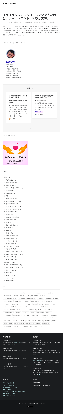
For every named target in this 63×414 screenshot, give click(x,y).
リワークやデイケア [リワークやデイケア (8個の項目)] (24, 317)
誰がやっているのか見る (9, 393)
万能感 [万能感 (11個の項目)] (32, 312)
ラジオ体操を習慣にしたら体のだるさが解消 (18, 98)
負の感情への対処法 (41, 22)
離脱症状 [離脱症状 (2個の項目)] (25, 326)
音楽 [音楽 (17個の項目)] (41, 304)
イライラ (17, 42)
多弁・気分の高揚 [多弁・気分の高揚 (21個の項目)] (8, 301)
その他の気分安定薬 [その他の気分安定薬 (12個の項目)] (9, 312)
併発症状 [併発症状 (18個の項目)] (15, 304)
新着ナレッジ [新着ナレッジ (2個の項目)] (33, 326)
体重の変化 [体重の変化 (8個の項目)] (15, 317)
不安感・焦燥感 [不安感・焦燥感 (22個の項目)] (31, 298)
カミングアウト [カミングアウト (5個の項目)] (30, 323)
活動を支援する (7, 389)
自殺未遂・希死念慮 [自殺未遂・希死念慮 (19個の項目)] (47, 301)
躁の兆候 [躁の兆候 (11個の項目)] (48, 312)
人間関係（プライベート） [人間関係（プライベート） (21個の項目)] (51, 298)
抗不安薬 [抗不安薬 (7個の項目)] (52, 317)
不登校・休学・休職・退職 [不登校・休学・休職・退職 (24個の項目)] (10, 298)
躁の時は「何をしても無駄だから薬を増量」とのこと (44, 102)
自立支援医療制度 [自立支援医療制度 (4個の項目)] (8, 326)
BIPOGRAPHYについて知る (10, 387)
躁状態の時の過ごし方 (19, 22)
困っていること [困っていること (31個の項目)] (8, 295)
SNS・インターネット (8, 42)
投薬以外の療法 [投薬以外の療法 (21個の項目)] (19, 301)
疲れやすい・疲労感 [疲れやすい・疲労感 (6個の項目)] (31, 320)
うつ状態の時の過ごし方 (19, 102)
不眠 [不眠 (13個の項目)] (24, 309)
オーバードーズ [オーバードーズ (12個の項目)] (42, 309)
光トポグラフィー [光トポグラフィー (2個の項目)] (43, 326)
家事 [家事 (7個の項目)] (22, 320)
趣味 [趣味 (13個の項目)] (19, 309)
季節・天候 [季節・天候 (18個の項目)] (7, 304)
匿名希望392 (53, 22)
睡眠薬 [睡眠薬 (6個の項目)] (54, 320)
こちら (40, 374)
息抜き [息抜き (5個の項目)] (38, 323)
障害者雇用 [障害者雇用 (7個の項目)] (16, 320)
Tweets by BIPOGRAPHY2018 (41, 385)
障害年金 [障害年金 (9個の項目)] (27, 315)
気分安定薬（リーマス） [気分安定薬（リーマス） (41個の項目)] (26, 292)
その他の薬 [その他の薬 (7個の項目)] (44, 317)
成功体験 (27, 22)
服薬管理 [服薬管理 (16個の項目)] (47, 304)
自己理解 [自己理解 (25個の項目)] (42, 295)
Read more (38, 117)
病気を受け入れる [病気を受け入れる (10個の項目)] (17, 315)
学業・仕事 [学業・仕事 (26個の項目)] (34, 295)
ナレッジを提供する (8, 385)
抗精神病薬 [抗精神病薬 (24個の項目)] (22, 298)
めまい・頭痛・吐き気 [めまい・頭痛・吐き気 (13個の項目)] (9, 309)
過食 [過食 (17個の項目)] (35, 304)
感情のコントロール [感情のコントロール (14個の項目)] (30, 306)
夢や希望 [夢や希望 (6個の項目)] (47, 320)
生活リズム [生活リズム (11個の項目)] (40, 312)
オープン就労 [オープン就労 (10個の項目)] (7, 315)
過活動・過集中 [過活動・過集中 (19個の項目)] (35, 301)
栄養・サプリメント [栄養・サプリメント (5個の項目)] (19, 323)
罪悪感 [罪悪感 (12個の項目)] (18, 312)
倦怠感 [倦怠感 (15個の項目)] (55, 304)
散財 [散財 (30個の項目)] (16, 295)
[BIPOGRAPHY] (10, 3)
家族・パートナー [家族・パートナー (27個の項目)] (24, 295)
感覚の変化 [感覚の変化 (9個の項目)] (45, 315)
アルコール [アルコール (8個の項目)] (7, 317)
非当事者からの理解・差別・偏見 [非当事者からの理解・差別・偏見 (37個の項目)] (42, 292)
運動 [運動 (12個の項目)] (50, 309)
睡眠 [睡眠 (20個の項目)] (27, 301)
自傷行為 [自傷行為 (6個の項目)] (40, 320)
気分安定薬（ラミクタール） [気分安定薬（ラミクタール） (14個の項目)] (16, 306)
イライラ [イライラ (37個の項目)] (55, 292)
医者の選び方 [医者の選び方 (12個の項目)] (32, 309)
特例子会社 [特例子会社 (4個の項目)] (17, 326)
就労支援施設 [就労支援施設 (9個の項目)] (54, 315)
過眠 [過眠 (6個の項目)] (5, 323)
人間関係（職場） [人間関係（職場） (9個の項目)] (36, 315)
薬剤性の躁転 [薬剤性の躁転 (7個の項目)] (7, 320)
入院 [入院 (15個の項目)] (5, 306)
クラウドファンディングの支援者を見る (14, 391)
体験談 (34, 22)
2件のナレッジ (17, 342)
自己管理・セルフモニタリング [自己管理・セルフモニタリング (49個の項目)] (11, 292)
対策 (31, 22)
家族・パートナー (24, 42)
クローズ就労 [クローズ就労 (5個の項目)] (45, 323)
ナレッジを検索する (8, 383)
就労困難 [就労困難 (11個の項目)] (25, 312)
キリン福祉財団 (37, 360)
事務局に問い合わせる (9, 395)
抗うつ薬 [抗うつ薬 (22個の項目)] (40, 298)
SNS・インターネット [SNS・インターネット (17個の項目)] (25, 304)
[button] (59, 3)
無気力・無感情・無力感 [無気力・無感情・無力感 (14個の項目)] (43, 306)
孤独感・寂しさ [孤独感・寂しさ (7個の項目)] (35, 317)
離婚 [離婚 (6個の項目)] (10, 323)
